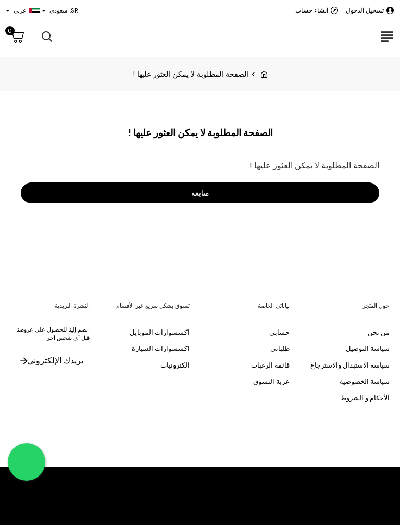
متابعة (200, 194)
